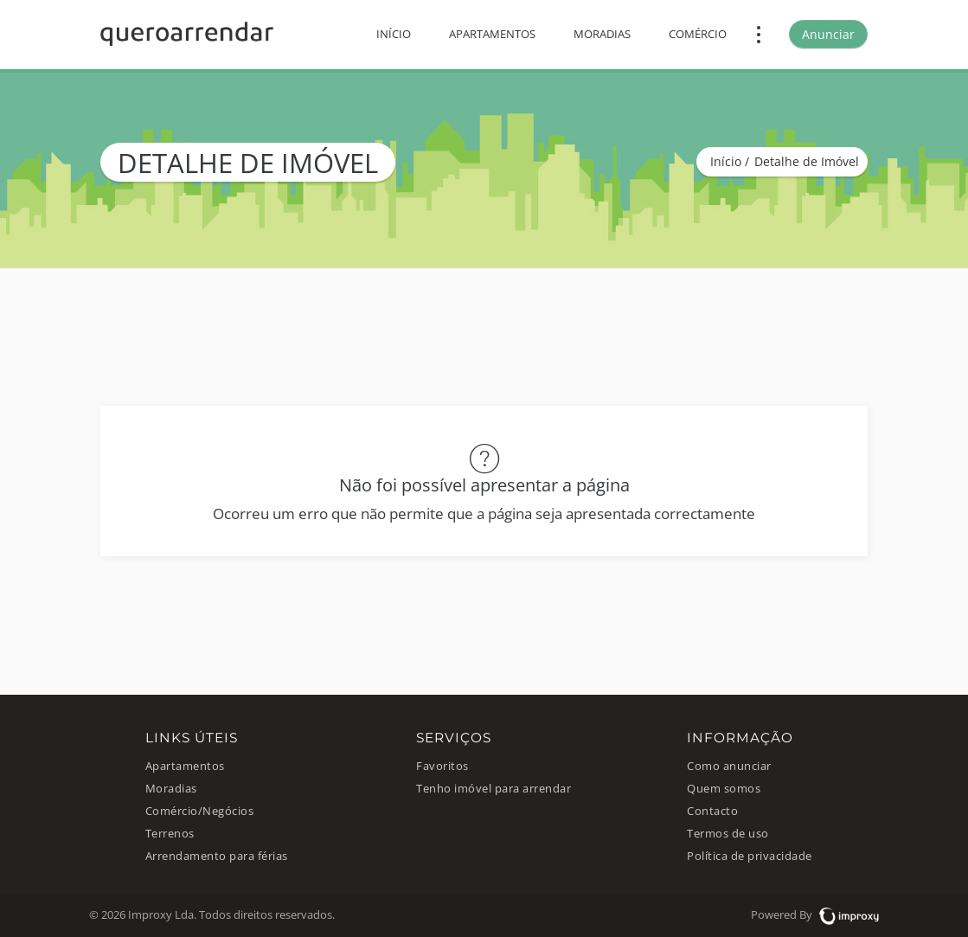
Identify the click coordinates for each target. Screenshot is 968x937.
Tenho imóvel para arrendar (493, 788)
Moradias (602, 34)
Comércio (698, 34)
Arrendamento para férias (216, 856)
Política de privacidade (749, 856)
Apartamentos (492, 34)
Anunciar (828, 34)
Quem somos (723, 788)
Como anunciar (729, 766)
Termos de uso (728, 833)
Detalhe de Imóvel (806, 161)
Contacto (712, 811)
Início (393, 34)
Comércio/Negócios (199, 811)
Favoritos (442, 766)
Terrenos (170, 833)
